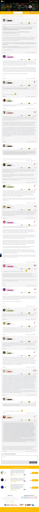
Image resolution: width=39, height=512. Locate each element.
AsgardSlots (6, 486)
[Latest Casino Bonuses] (2, 1)
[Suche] (21, 13)
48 (30, 480)
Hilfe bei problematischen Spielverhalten (22, 509)
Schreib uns (12, 502)
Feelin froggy (8, 185)
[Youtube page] (36, 497)
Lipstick (7, 221)
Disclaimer (7, 509)
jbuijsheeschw (8, 99)
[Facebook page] (25, 497)
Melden (4, 52)
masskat (7, 370)
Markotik (7, 322)
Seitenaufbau (31, 509)
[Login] (35, 1)
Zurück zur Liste (6, 12)
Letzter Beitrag (19, 7)
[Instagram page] (33, 497)
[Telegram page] (22, 497)
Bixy (5, 471)
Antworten (34, 52)
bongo (7, 351)
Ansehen (35, 472)
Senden (34, 462)
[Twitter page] (27, 497)
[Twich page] (30, 497)
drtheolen (7, 163)
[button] (24, 474)
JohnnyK (33, 5)
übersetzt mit (33, 23)
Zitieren (28, 52)
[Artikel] (29, 1)
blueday (7, 55)
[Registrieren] (33, 1)
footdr (7, 416)
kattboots (7, 111)
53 (30, 487)
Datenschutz (12, 509)
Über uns (7, 502)
